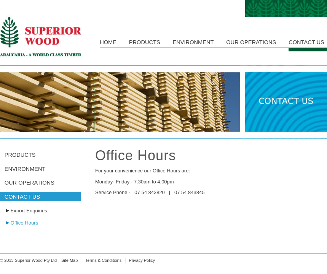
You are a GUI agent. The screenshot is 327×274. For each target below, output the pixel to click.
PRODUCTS (144, 42)
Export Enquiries (29, 210)
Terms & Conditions (103, 260)
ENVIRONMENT (193, 42)
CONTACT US (306, 42)
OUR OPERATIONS (251, 42)
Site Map (69, 260)
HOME (108, 42)
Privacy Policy (142, 260)
